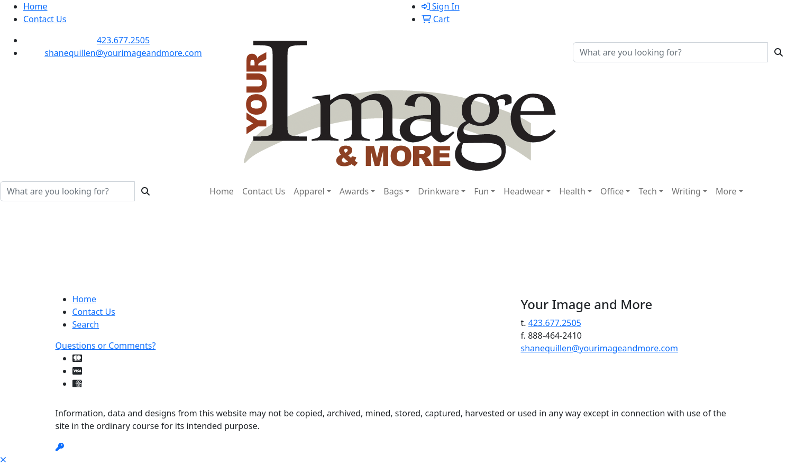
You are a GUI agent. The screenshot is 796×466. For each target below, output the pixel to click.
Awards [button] (354, 191)
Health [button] (572, 191)
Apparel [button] (309, 191)
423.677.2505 (123, 40)
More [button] (726, 191)
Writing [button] (686, 191)
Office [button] (612, 191)
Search (85, 324)
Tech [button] (647, 191)
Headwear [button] (524, 191)
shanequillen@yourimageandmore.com (123, 53)
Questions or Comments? (106, 345)
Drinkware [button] (438, 191)
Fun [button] (481, 191)
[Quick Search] (670, 52)
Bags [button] (393, 191)
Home (35, 6)
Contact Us (44, 19)
